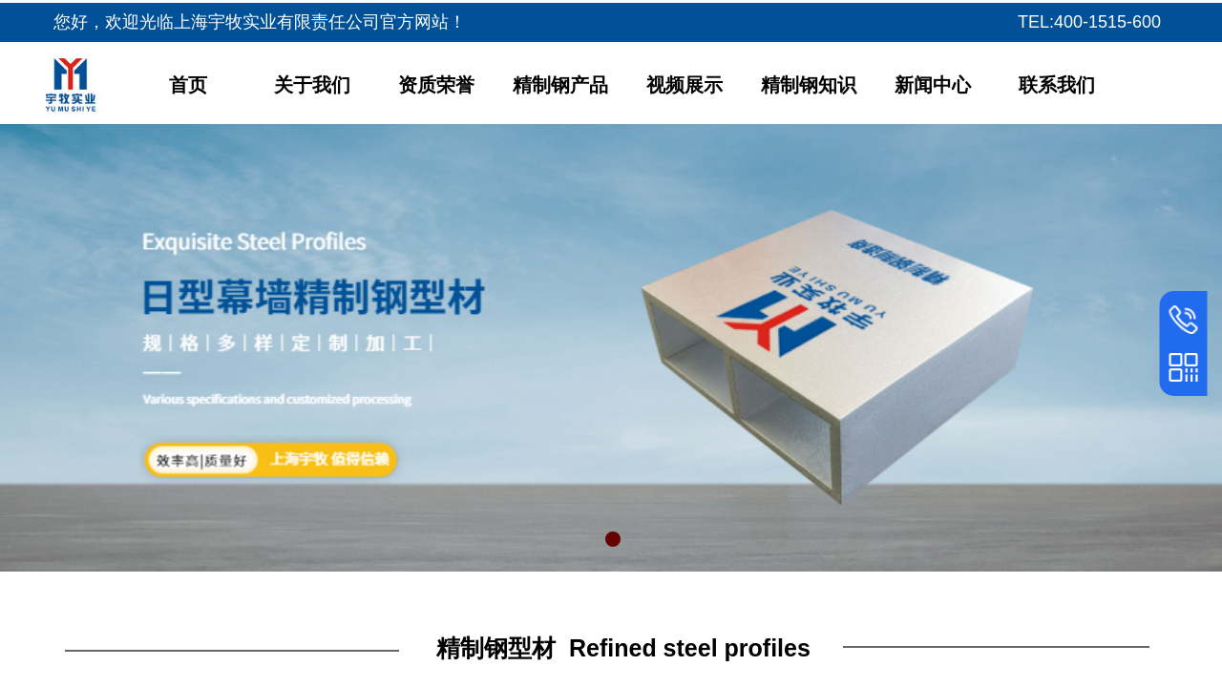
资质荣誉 (436, 84)
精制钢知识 (808, 84)
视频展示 (684, 84)
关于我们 (312, 84)
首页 (188, 84)
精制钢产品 (560, 84)
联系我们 (1057, 84)
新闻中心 (933, 84)
